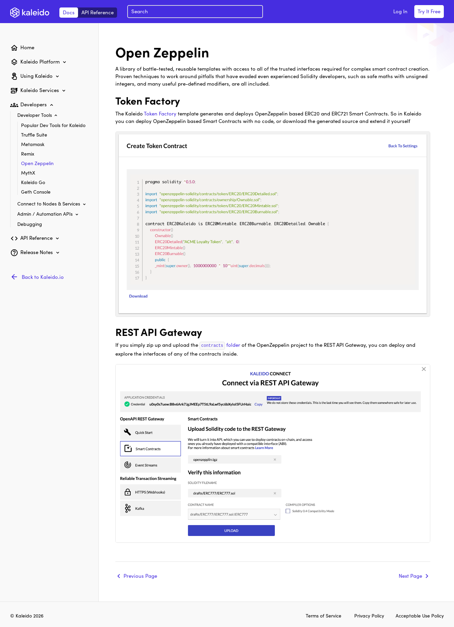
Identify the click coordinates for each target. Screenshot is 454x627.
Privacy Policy (369, 615)
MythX (28, 172)
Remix (27, 153)
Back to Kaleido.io (43, 276)
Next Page (410, 575)
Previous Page (140, 575)
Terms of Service (323, 615)
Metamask (32, 144)
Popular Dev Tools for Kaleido (53, 125)
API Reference (97, 12)
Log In (400, 11)
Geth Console (36, 191)
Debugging (29, 223)
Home (27, 47)
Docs (69, 12)
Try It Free (429, 11)
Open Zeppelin (37, 163)
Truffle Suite (34, 134)
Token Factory (160, 113)
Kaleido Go (33, 182)
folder (220, 344)
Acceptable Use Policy (420, 615)
